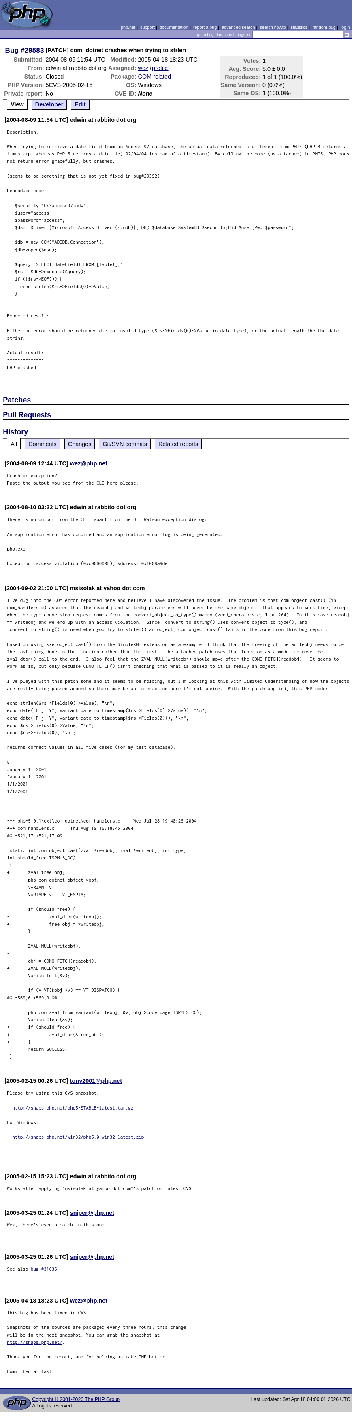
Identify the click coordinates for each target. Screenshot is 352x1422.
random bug (324, 27)
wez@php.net (88, 463)
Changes (80, 444)
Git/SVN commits (124, 444)
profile (160, 68)
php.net (128, 27)
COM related (154, 76)
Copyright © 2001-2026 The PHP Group (76, 1399)
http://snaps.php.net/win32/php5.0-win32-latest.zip (78, 1136)
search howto (273, 27)
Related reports (178, 444)
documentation (174, 27)
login (345, 27)
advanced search (238, 27)
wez (143, 68)
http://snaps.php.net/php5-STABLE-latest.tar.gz (72, 1107)
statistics (299, 27)
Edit (80, 104)
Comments (42, 444)
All (14, 444)
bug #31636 (44, 1268)
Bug (12, 50)
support (147, 27)
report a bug (205, 27)
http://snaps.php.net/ (34, 1342)
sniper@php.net (92, 1212)
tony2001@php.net (96, 1081)
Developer (49, 104)
